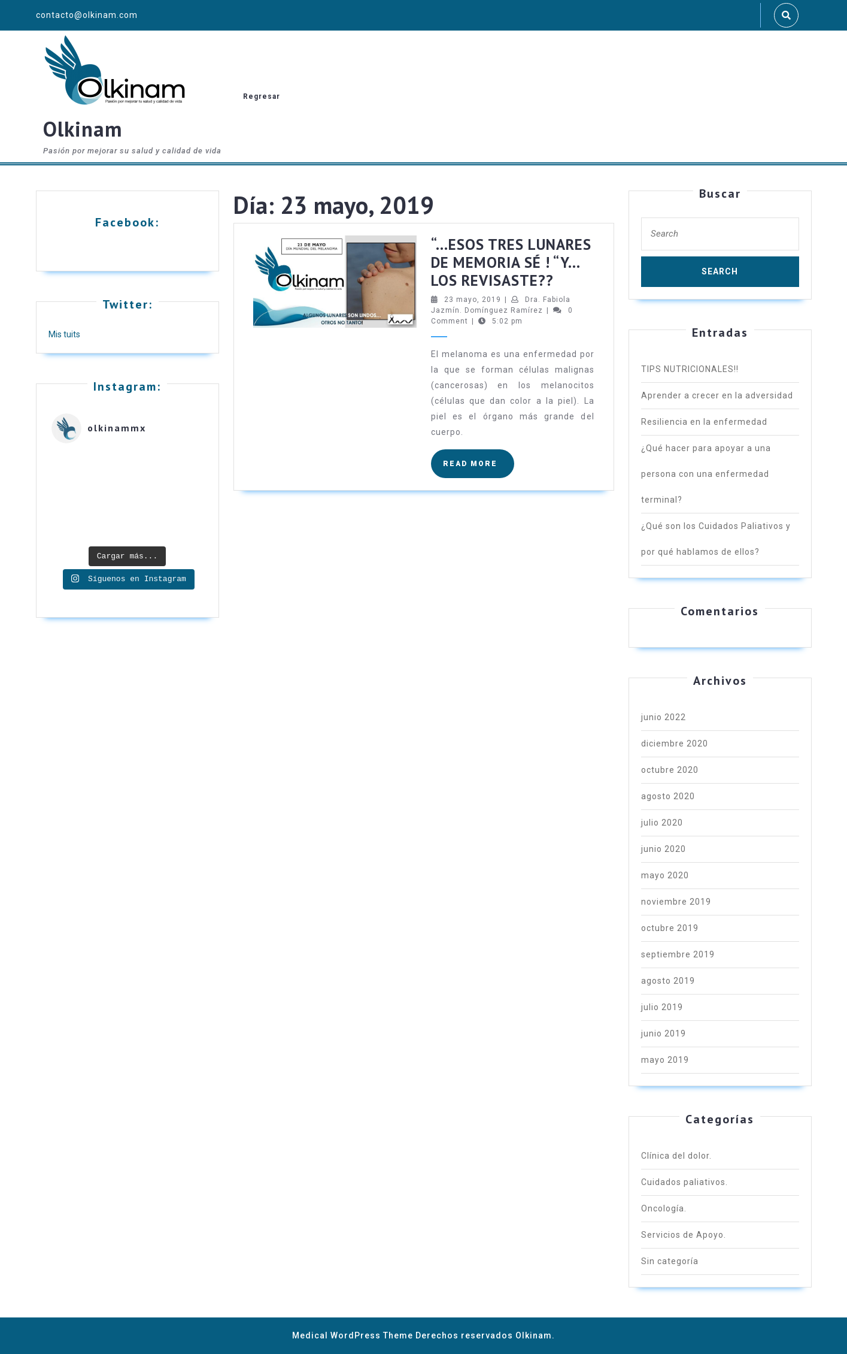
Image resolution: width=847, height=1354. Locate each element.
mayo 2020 (665, 875)
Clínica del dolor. (676, 1155)
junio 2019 (663, 1033)
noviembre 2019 (676, 901)
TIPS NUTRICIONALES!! (690, 369)
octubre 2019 (670, 928)
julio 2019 (662, 1007)
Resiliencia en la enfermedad (704, 422)
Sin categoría (670, 1261)
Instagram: (127, 386)
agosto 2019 (668, 981)
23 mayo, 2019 (472, 299)
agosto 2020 (668, 796)
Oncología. (664, 1208)
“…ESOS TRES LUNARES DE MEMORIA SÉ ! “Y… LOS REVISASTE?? (511, 262)
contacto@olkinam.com (87, 15)
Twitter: (127, 304)
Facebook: (127, 222)
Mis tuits (64, 334)
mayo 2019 (665, 1060)
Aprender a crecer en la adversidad (717, 395)
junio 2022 (663, 717)
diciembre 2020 (674, 743)
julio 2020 (662, 822)
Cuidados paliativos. (684, 1182)
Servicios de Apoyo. (683, 1235)
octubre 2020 (670, 770)
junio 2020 (663, 849)
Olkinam (82, 129)
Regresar (261, 96)
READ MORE (478, 468)
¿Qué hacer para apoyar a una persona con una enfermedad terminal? (706, 473)
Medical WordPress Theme (352, 1335)
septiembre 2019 (678, 954)
